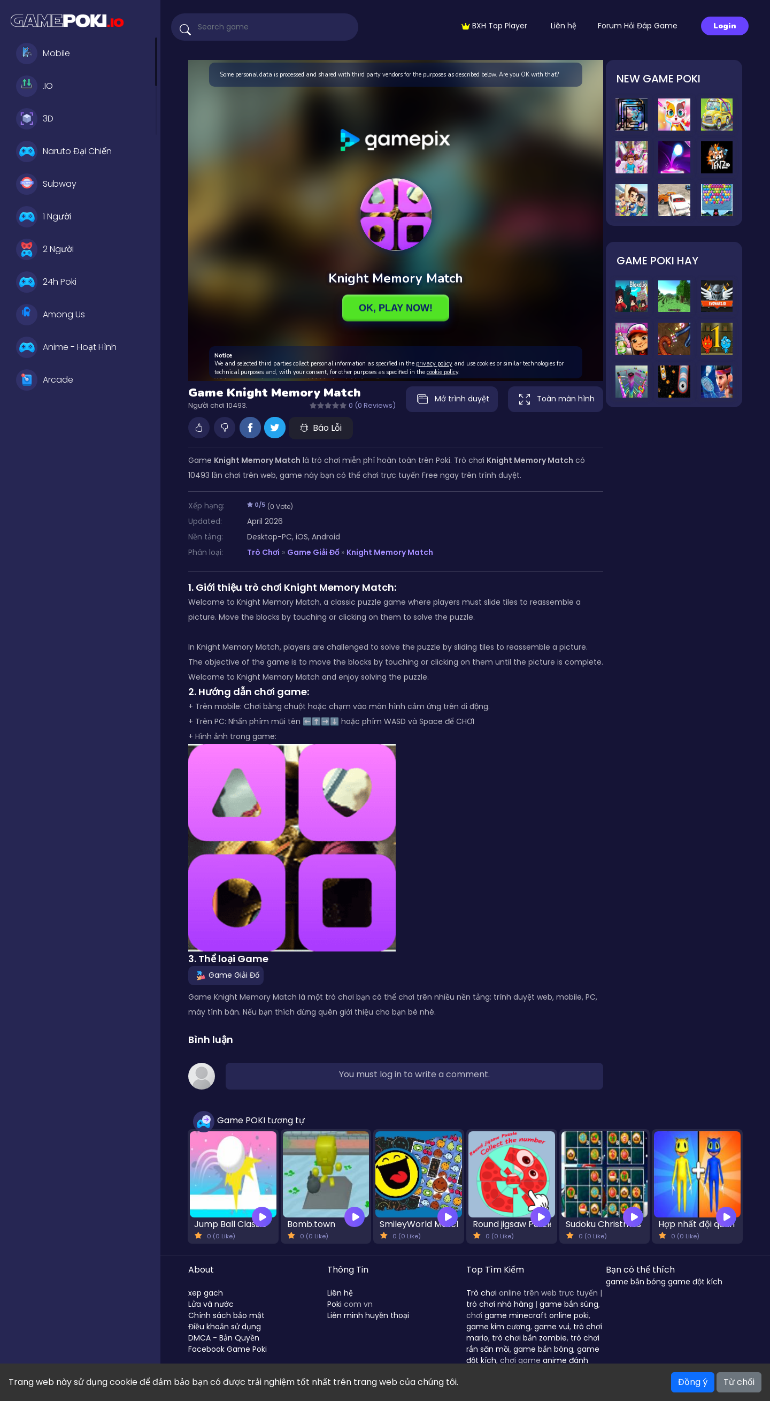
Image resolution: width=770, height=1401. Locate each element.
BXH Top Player (494, 25)
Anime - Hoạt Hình (66, 347)
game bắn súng (569, 1304)
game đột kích (695, 1281)
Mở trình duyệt (451, 399)
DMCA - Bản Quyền (223, 1338)
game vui (551, 1326)
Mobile (43, 53)
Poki (334, 1304)
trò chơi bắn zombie (529, 1338)
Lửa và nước (211, 1304)
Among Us (50, 314)
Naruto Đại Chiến (64, 151)
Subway (46, 184)
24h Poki (46, 282)
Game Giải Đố (313, 552)
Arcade (44, 380)
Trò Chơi (263, 552)
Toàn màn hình (556, 399)
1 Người (43, 216)
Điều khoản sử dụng (224, 1326)
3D (34, 119)
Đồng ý (692, 1382)
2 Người (45, 249)
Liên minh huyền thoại (368, 1315)
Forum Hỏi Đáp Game (637, 25)
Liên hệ (563, 25)
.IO (34, 86)
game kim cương (498, 1326)
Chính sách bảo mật (226, 1315)
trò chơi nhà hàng (499, 1304)
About (201, 1269)
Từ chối (738, 1382)
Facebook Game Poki (227, 1349)
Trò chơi (481, 1293)
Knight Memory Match (389, 552)
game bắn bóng (543, 1349)
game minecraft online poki (536, 1315)
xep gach (205, 1293)
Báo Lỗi (321, 428)
